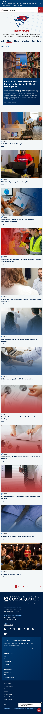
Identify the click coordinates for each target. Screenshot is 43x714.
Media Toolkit (7, 702)
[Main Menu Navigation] (40, 10)
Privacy (6, 688)
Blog (5, 656)
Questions (36, 41)
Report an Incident (9, 696)
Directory (6, 664)
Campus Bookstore (9, 677)
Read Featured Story (10, 102)
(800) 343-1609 (8, 625)
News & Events (8, 669)
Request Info (7, 672)
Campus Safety (8, 694)
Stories (25, 41)
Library (6, 666)
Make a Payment (8, 699)
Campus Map (7, 661)
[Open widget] (39, 710)
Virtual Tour (7, 674)
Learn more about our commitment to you (16, 648)
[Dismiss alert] (40, 3)
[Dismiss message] (41, 703)
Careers (6, 659)
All (2, 41)
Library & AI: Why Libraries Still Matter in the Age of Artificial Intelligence (20, 84)
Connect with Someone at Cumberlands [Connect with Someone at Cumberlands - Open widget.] (26, 705)
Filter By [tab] (4, 46)
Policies (6, 691)
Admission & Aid (8, 653)
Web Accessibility (8, 686)
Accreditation (7, 683)
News (16, 41)
